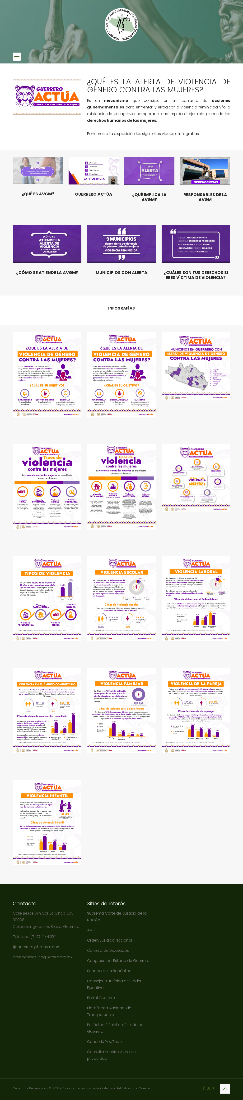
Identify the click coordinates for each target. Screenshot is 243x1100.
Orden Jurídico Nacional (109, 940)
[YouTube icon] (213, 1088)
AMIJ (91, 930)
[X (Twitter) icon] (208, 1088)
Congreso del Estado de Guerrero (118, 960)
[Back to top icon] (225, 1089)
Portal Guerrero (101, 998)
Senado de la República (109, 971)
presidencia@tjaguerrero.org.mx (43, 957)
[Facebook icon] (204, 1088)
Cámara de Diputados (108, 950)
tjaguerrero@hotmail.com (37, 947)
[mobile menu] (17, 57)
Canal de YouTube (104, 1041)
